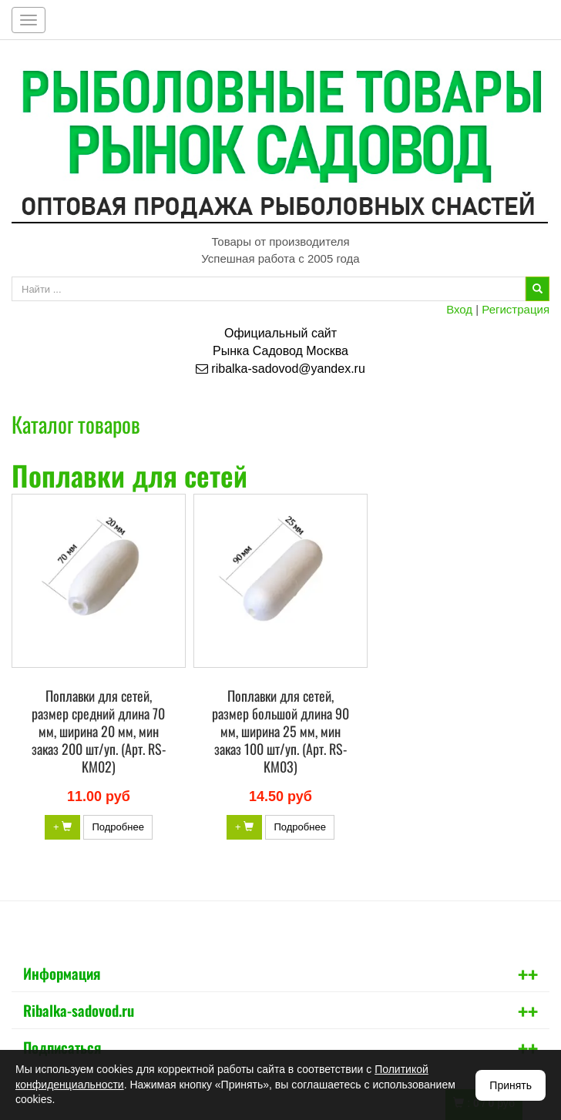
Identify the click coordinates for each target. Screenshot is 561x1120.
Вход (459, 309)
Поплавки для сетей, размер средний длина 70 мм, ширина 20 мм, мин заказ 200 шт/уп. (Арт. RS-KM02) (99, 731)
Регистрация (515, 309)
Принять (510, 1085)
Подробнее (117, 827)
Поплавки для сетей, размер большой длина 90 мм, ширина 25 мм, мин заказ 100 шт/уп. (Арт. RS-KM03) (280, 731)
